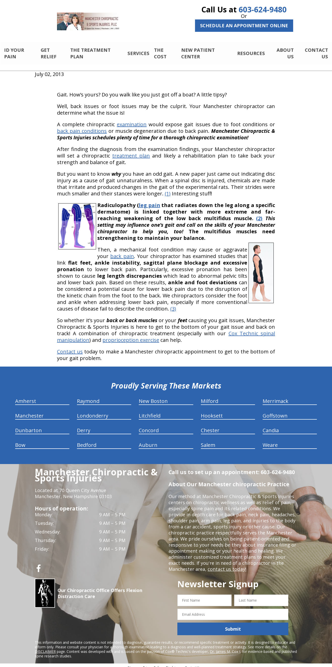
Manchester (29, 411)
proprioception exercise (130, 335)
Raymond (88, 396)
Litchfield (149, 411)
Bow (20, 440)
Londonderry (92, 411)
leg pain (149, 200)
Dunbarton (28, 426)
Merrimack (275, 396)
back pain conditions (82, 126)
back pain (122, 251)
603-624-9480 (263, 9)
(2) (259, 214)
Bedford (86, 440)
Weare (270, 440)
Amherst (25, 396)
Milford (209, 396)
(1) (168, 189)
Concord (149, 426)
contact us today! (226, 565)
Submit (233, 625)
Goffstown (275, 411)
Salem (208, 440)
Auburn (148, 440)
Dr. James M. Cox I (225, 647)
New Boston (153, 396)
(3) (173, 304)
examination (132, 120)
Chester (210, 426)
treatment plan (131, 151)
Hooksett (212, 411)
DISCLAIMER (45, 647)
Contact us (70, 347)
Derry (83, 426)
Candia (271, 426)
